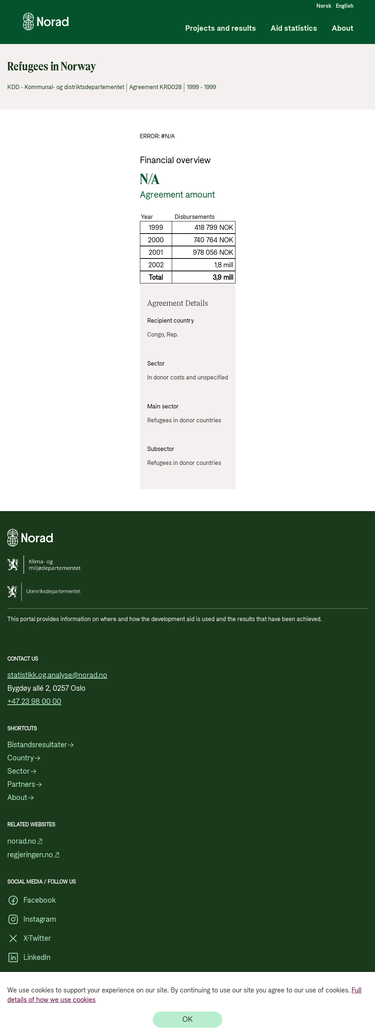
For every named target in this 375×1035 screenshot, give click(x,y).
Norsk (323, 6)
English (344, 6)
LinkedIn (29, 958)
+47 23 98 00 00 (34, 701)
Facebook (31, 900)
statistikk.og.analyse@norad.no (57, 675)
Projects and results (220, 29)
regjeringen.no (33, 855)
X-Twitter (29, 938)
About (342, 29)
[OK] (187, 1020)
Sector (22, 771)
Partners (24, 784)
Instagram (31, 919)
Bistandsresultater (40, 745)
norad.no (25, 841)
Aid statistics (294, 29)
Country (24, 758)
